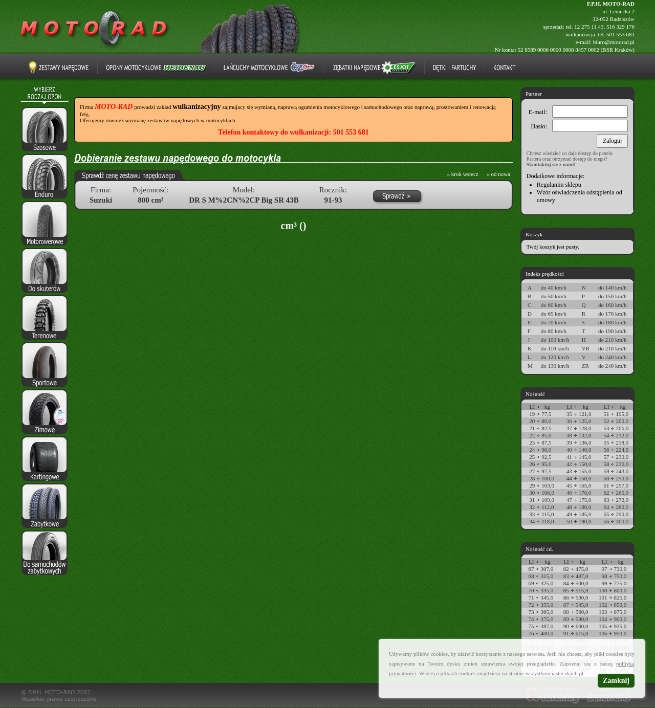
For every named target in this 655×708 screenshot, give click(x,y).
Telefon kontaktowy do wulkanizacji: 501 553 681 (293, 132)
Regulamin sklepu (559, 184)
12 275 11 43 (588, 27)
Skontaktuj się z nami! (551, 164)
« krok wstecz (462, 174)
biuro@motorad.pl (614, 42)
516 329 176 (620, 27)
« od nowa (498, 174)
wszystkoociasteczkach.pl (554, 673)
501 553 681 (620, 34)
